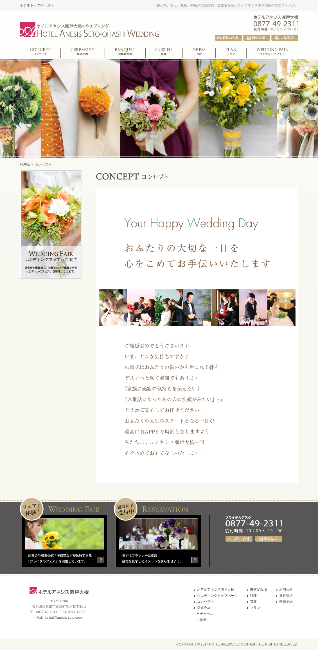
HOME (25, 164)
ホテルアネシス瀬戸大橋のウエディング (89, 28)
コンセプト (40, 53)
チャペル (206, 614)
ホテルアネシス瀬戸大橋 (276, 16)
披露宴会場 (125, 53)
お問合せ (228, 38)
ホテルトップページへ (37, 5)
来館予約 (284, 38)
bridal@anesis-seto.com (64, 618)
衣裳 (199, 53)
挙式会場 (83, 53)
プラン (231, 53)
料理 (164, 53)
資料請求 (256, 38)
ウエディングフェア (272, 53)
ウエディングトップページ (217, 596)
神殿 (203, 620)
